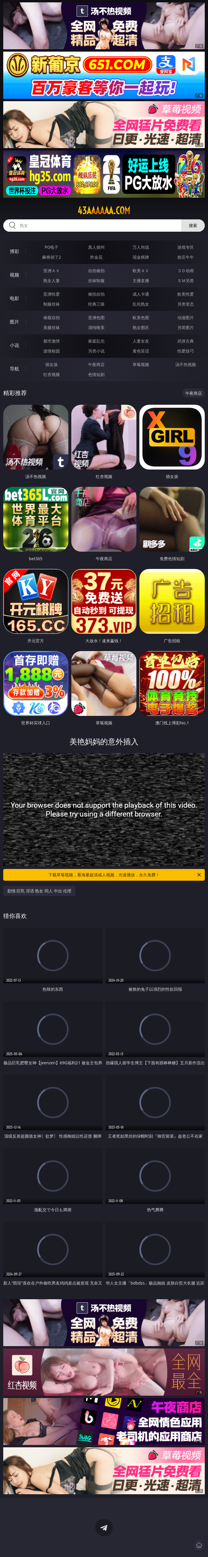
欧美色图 (141, 317)
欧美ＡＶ (141, 270)
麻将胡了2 (51, 257)
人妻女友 (141, 341)
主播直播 (141, 280)
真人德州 (96, 247)
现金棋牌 (141, 257)
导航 (14, 368)
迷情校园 (51, 351)
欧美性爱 (185, 294)
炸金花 (96, 257)
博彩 (14, 251)
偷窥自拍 (51, 317)
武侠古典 (185, 341)
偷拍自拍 (96, 294)
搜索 (193, 225)
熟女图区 (141, 327)
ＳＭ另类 (185, 280)
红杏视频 (51, 374)
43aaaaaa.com (103, 210)
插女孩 (51, 364)
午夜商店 (96, 364)
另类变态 (185, 304)
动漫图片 (185, 317)
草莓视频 (141, 364)
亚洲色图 (96, 317)
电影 (14, 298)
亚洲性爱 (51, 294)
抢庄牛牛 (185, 257)
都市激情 (51, 341)
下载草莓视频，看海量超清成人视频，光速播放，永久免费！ (125, 874)
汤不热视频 (185, 364)
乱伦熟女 (141, 304)
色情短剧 (96, 374)
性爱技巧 (185, 351)
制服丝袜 (51, 304)
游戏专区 (185, 247)
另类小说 (96, 351)
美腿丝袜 (51, 327)
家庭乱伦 (96, 341)
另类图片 (185, 327)
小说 (14, 345)
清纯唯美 (96, 327)
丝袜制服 (96, 280)
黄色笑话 (141, 351)
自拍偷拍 (96, 270)
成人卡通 (141, 294)
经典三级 (96, 304)
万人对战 (141, 247)
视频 (14, 275)
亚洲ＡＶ (51, 270)
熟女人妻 (51, 280)
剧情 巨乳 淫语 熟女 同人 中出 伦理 (39, 891)
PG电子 (51, 247)
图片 (14, 321)
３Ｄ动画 (185, 270)
